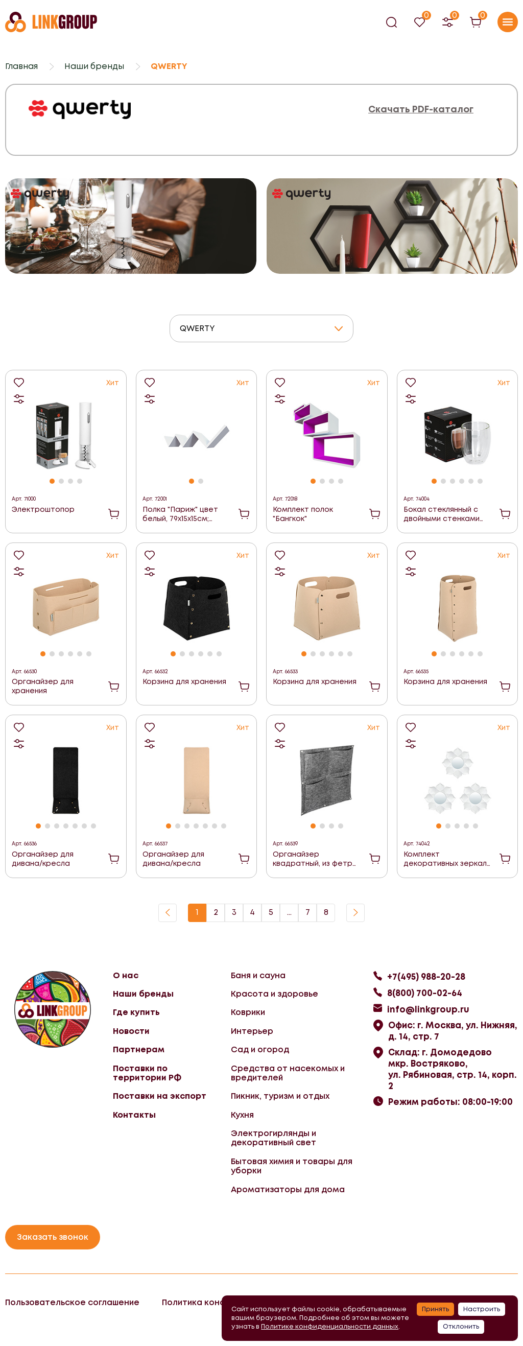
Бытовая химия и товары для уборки (291, 1166)
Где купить (136, 1012)
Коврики (248, 1012)
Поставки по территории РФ (147, 1073)
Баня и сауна (258, 975)
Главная (21, 66)
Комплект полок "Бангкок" (303, 514)
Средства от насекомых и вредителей (288, 1073)
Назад (167, 913)
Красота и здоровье (274, 993)
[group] (130, 225)
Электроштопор (43, 509)
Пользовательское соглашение (72, 1302)
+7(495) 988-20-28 (426, 976)
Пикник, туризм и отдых (280, 1096)
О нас (125, 975)
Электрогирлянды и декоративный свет (273, 1138)
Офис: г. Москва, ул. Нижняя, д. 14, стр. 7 (452, 1031)
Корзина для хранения (184, 681)
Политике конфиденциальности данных (329, 1326)
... (289, 912)
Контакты (134, 1114)
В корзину (114, 514)
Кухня (242, 1114)
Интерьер (252, 1031)
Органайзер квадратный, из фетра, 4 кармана (316, 858)
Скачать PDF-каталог (420, 109)
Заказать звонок (52, 1237)
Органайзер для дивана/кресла (43, 858)
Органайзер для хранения (43, 686)
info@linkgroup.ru (428, 1009)
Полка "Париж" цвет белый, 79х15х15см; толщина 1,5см (180, 514)
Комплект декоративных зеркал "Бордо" (445, 858)
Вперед (355, 913)
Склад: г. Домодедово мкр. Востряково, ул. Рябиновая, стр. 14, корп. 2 (452, 1069)
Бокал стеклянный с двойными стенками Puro (441, 514)
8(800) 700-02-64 (424, 993)
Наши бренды (94, 66)
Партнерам (138, 1049)
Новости (131, 1031)
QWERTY (197, 328)
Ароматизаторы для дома (288, 1189)
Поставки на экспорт (159, 1096)
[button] (52, 481)
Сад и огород (260, 1049)
